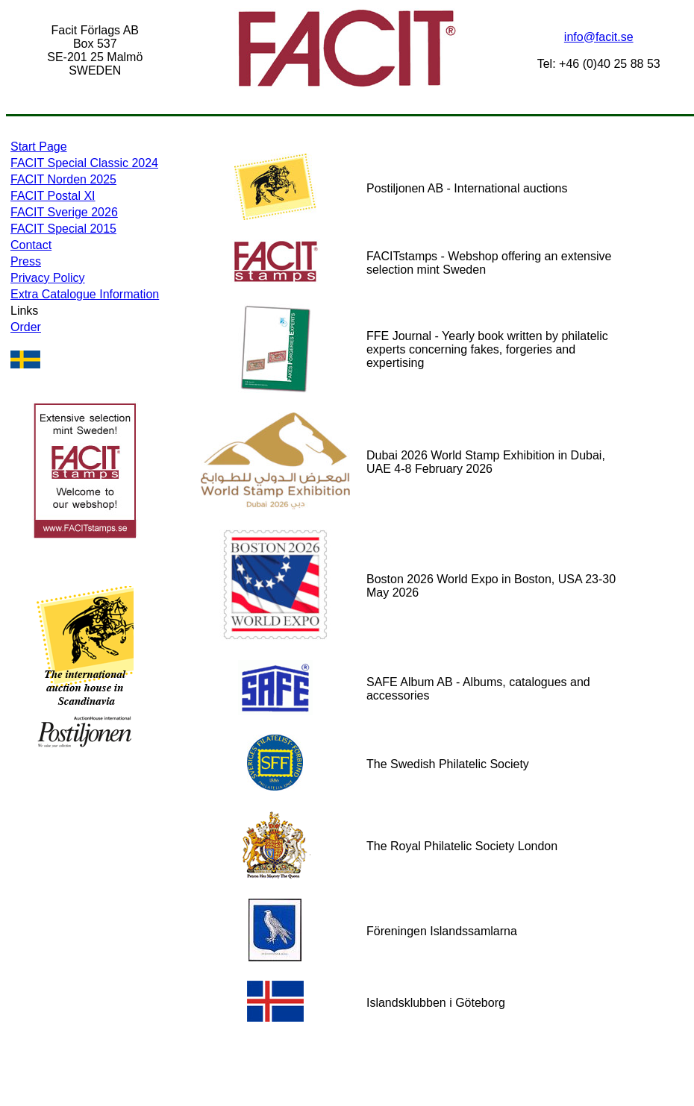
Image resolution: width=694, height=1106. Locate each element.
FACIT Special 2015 (63, 228)
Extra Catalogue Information (84, 294)
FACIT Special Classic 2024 (84, 163)
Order (25, 327)
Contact (30, 245)
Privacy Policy (47, 277)
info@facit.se (599, 37)
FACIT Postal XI (53, 195)
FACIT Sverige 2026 (64, 212)
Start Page (38, 146)
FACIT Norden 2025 (63, 179)
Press (25, 261)
